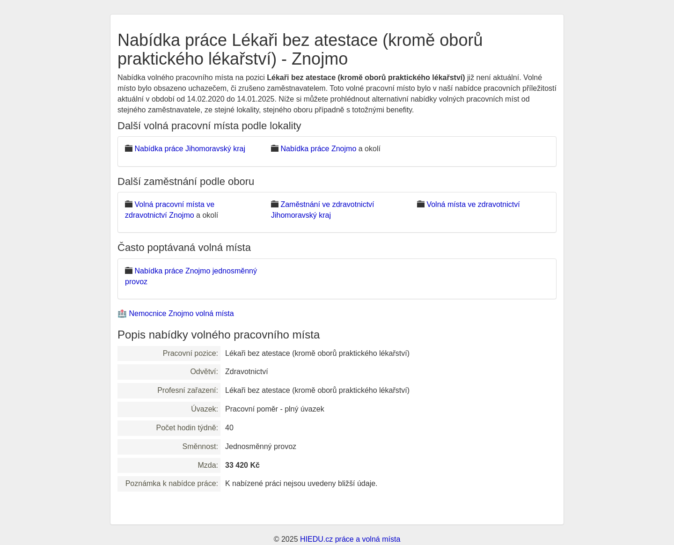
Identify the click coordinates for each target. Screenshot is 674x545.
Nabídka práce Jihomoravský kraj (189, 149)
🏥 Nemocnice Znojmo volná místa (175, 313)
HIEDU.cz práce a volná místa (350, 539)
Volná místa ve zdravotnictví (473, 204)
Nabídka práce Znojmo (318, 149)
